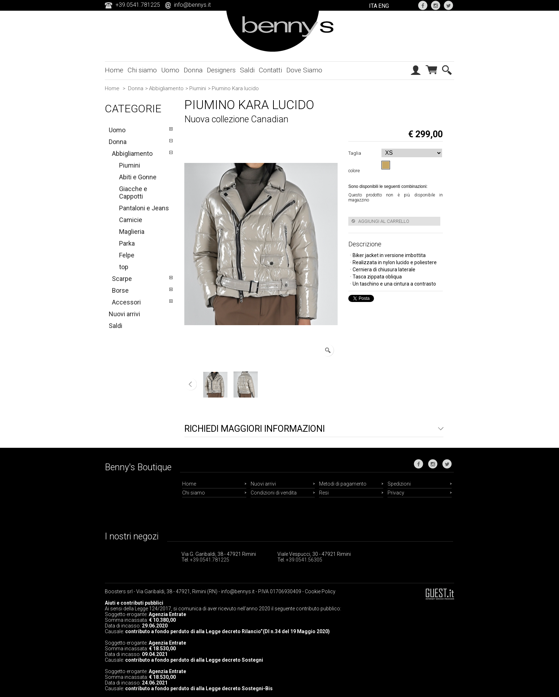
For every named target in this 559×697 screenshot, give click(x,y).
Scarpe (122, 278)
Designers (221, 70)
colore (355, 170)
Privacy (396, 493)
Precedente (190, 384)
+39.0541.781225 (209, 560)
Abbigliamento (166, 88)
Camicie (130, 220)
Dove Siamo (304, 70)
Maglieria (131, 231)
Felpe (126, 255)
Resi (324, 493)
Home (114, 70)
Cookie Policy (320, 591)
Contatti (270, 70)
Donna (193, 70)
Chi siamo (142, 70)
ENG (383, 5)
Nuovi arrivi (124, 314)
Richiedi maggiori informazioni (254, 429)
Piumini (197, 88)
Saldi (247, 70)
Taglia (355, 153)
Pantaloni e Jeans (144, 208)
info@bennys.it (192, 4)
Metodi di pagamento (342, 484)
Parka (127, 243)
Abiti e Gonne (138, 177)
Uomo (170, 70)
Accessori (126, 302)
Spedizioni (399, 484)
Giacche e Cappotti (133, 192)
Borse (120, 290)
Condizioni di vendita (274, 493)
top (123, 267)
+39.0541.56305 (304, 560)
